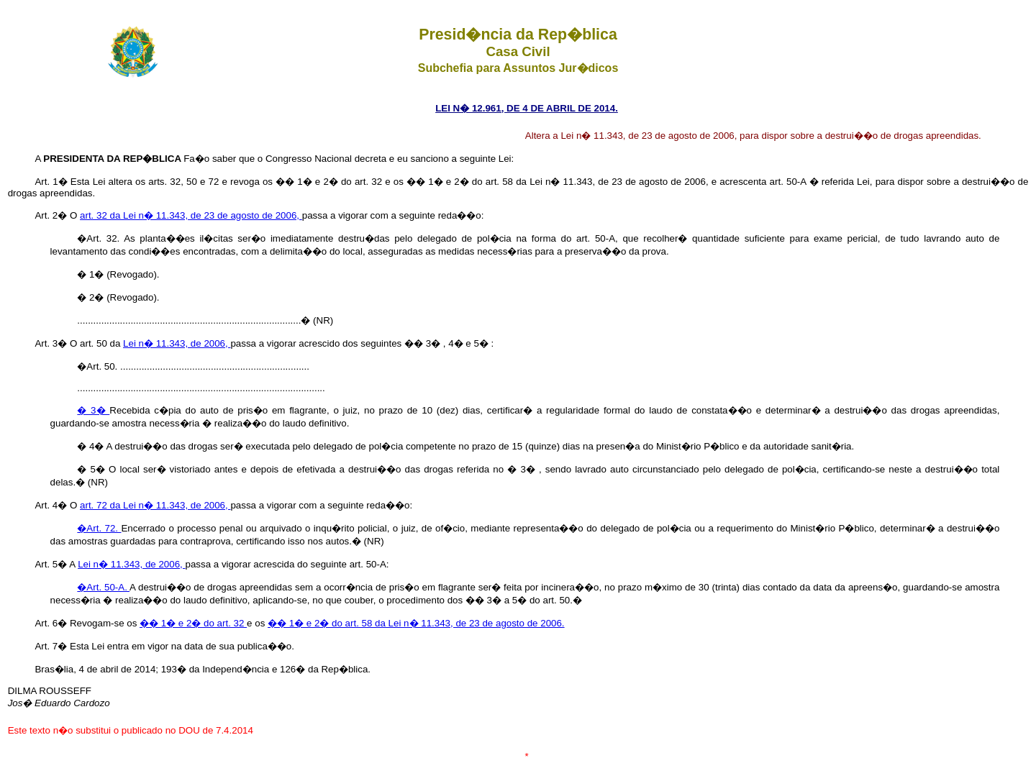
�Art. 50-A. (103, 587)
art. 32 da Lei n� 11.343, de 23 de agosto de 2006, (191, 215)
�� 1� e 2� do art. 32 (193, 623)
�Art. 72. (99, 528)
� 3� (93, 410)
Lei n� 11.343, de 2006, (176, 343)
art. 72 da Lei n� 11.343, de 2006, (155, 505)
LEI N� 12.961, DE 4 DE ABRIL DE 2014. (526, 108)
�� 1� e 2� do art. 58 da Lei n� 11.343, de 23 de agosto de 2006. (416, 623)
